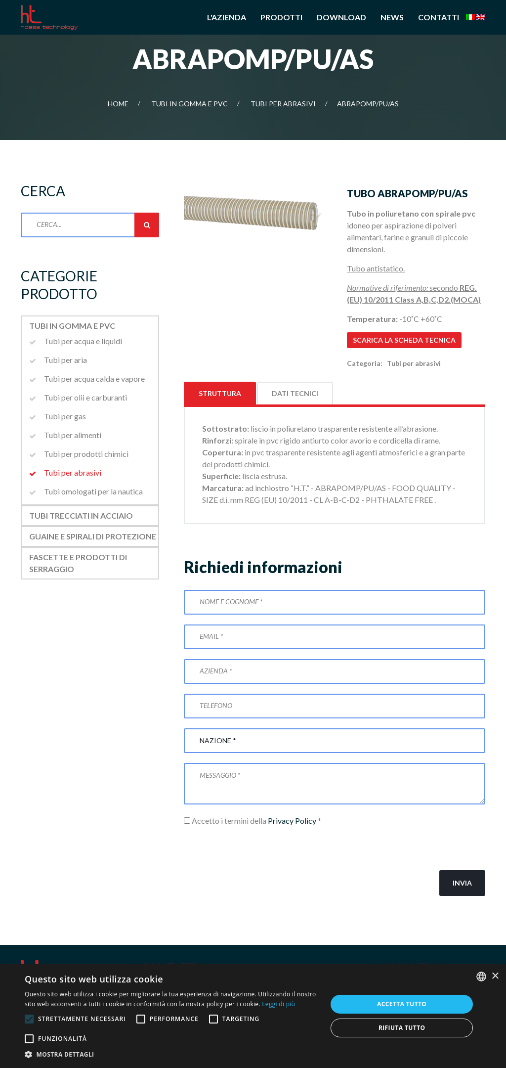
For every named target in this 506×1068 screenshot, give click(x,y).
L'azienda (226, 17)
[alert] (253, 1016)
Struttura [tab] (220, 393)
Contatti (438, 17)
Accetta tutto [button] (401, 1004)
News (392, 17)
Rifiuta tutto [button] (402, 1028)
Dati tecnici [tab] (295, 393)
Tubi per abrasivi (283, 103)
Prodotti (281, 17)
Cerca (146, 225)
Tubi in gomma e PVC (189, 103)
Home (118, 103)
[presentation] (259, 848)
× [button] (495, 976)
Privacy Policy (292, 820)
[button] (171, 1055)
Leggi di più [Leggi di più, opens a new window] (278, 1004)
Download (341, 17)
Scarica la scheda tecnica (404, 340)
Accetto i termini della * (252, 820)
